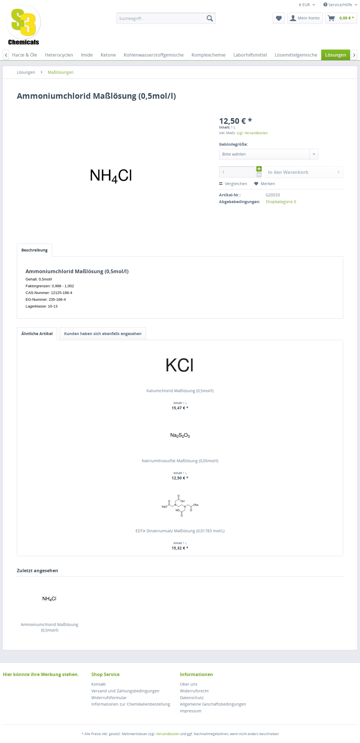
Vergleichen (233, 183)
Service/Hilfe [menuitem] (338, 4)
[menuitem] (166, 18)
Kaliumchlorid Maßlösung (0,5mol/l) (180, 390)
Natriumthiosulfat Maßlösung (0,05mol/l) (180, 460)
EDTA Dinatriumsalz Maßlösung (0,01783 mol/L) (180, 530)
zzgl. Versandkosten (252, 133)
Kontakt (98, 684)
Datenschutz (192, 697)
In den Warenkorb (303, 171)
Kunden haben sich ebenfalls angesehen (102, 333)
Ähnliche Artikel (37, 333)
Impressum (190, 710)
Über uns (188, 684)
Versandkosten (167, 733)
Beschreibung (34, 250)
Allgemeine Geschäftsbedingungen (213, 704)
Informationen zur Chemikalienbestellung (130, 704)
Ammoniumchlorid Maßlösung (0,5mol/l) (49, 627)
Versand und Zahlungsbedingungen (125, 690)
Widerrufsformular (109, 697)
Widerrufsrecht (194, 690)
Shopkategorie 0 (281, 201)
